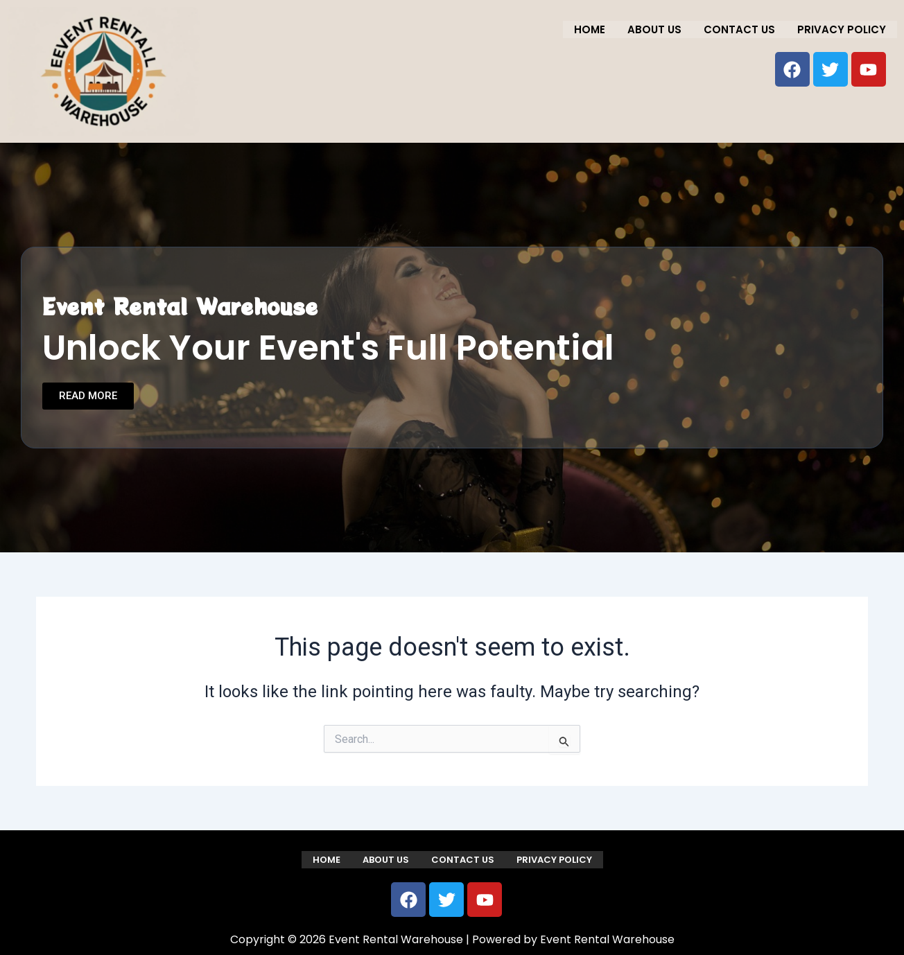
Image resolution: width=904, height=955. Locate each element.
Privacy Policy (841, 28)
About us (654, 28)
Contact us (739, 28)
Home (589, 28)
